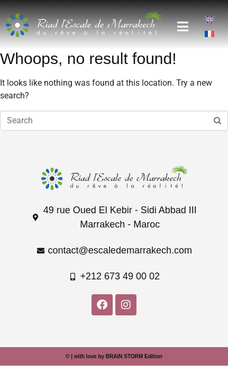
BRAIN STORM (124, 356)
